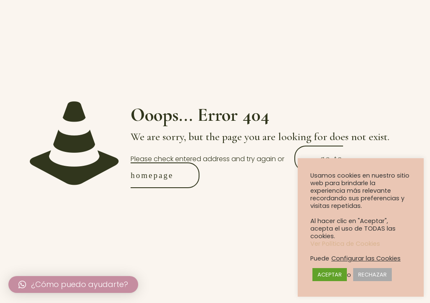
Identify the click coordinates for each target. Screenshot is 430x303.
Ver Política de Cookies (345, 243)
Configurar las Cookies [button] (366, 258)
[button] (73, 284)
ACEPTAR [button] (329, 275)
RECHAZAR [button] (372, 275)
